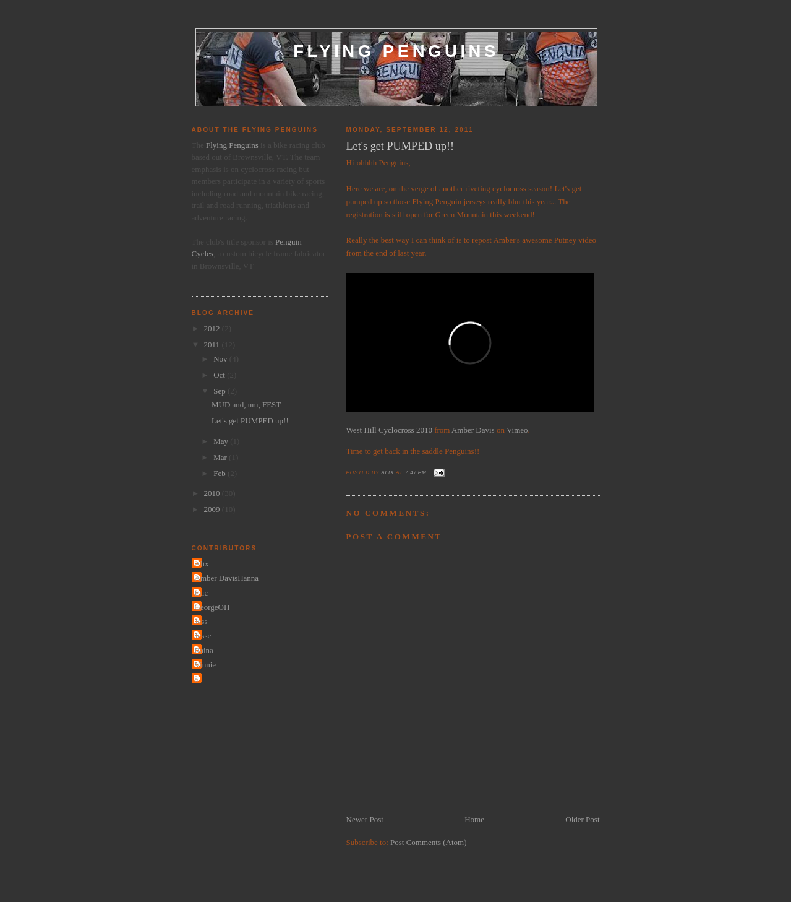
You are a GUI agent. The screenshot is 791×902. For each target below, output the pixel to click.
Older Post (582, 819)
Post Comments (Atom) (428, 842)
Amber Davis (473, 430)
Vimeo (517, 430)
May (221, 441)
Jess (201, 621)
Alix (202, 563)
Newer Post (364, 819)
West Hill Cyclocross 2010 (389, 430)
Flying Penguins (396, 51)
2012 (213, 328)
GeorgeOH (212, 607)
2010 (213, 493)
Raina (204, 650)
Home (474, 819)
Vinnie (205, 664)
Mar (221, 457)
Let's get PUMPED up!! (250, 420)
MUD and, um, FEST (246, 404)
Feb (220, 473)
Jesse (203, 635)
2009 (213, 509)
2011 (213, 344)
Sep (220, 391)
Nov (221, 358)
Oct (220, 374)
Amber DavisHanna (227, 578)
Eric (201, 592)
